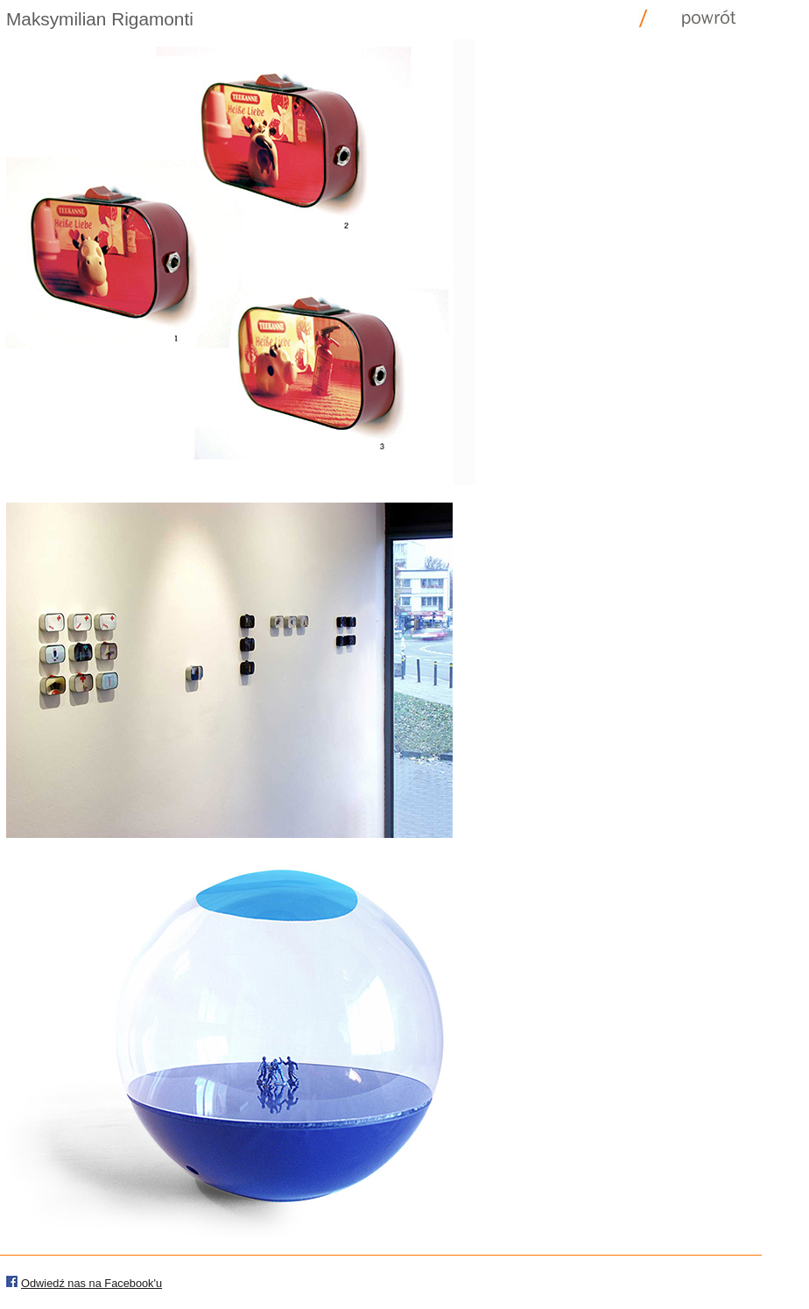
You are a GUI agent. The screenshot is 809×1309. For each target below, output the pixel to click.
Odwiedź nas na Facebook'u (91, 1283)
